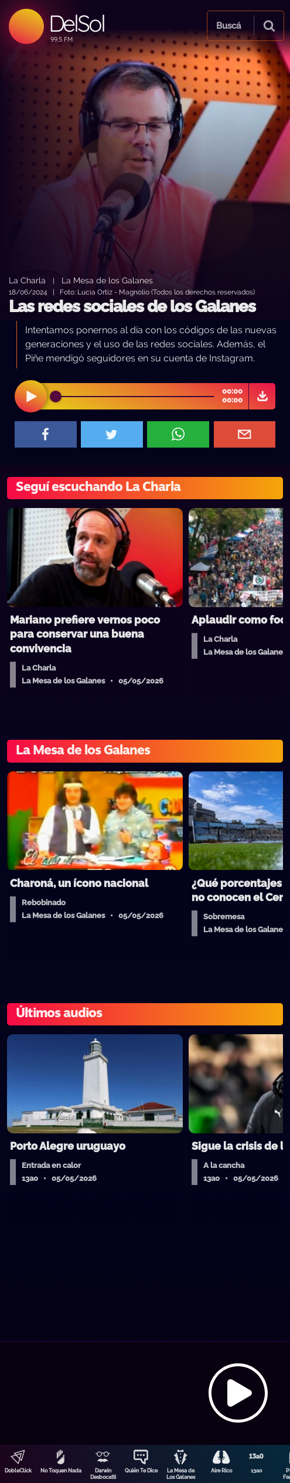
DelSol (76, 23)
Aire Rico (221, 1471)
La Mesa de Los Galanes (180, 1474)
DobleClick (18, 1471)
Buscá (228, 26)
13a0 (256, 1471)
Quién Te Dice (141, 1471)
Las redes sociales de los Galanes (132, 306)
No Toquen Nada (60, 1471)
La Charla (27, 280)
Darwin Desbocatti (103, 1474)
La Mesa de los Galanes (107, 280)
